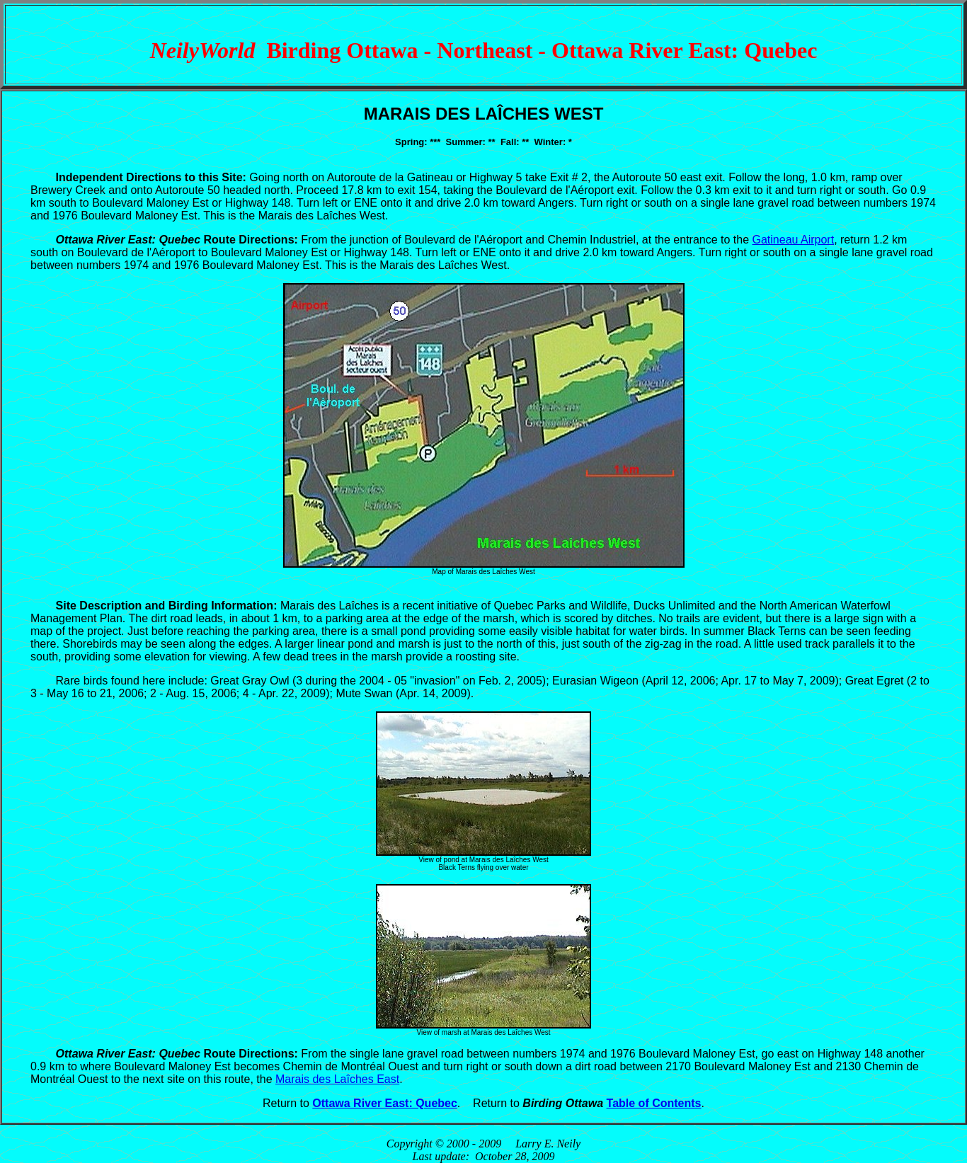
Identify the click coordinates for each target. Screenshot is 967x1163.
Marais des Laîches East (337, 1079)
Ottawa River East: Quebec (384, 1103)
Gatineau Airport (794, 240)
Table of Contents (654, 1103)
